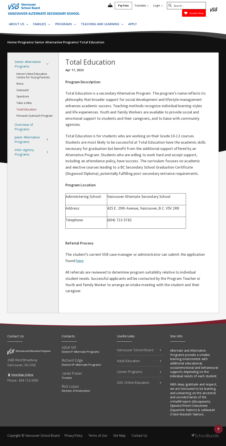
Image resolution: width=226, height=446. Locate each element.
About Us (18, 24)
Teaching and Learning (102, 24)
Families (41, 24)
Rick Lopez (70, 386)
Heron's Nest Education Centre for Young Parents (33, 75)
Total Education (26, 109)
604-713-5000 (28, 380)
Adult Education (139, 361)
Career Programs (139, 371)
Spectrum (22, 96)
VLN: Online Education (139, 382)
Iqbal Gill (69, 347)
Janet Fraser (72, 373)
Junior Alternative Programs (33, 139)
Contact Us (139, 435)
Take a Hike (24, 103)
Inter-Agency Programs (33, 152)
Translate (141, 5)
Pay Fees (123, 5)
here (80, 260)
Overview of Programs (24, 126)
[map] (110, 6)
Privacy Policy (73, 435)
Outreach (22, 90)
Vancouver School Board (139, 350)
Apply (132, 24)
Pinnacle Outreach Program (34, 116)
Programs (65, 24)
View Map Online (22, 375)
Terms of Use (98, 435)
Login (158, 5)
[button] (48, 64)
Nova (19, 83)
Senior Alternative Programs (33, 63)
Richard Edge (72, 360)
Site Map (119, 435)
